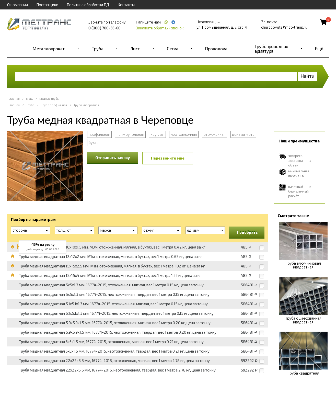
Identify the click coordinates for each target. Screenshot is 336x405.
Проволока (216, 48)
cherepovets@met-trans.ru (284, 27)
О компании (17, 4)
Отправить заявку (112, 157)
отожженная (214, 134)
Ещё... (320, 48)
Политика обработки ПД (88, 4)
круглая (157, 134)
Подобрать (247, 232)
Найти (307, 76)
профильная (99, 134)
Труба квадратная (86, 105)
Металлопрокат (49, 48)
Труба (97, 48)
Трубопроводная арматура (271, 48)
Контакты (126, 4)
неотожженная (184, 134)
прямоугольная (130, 134)
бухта (94, 142)
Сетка (172, 48)
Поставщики (47, 4)
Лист (135, 48)
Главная (14, 98)
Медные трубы (49, 98)
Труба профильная (54, 105)
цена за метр (243, 134)
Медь (29, 98)
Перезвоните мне (167, 158)
